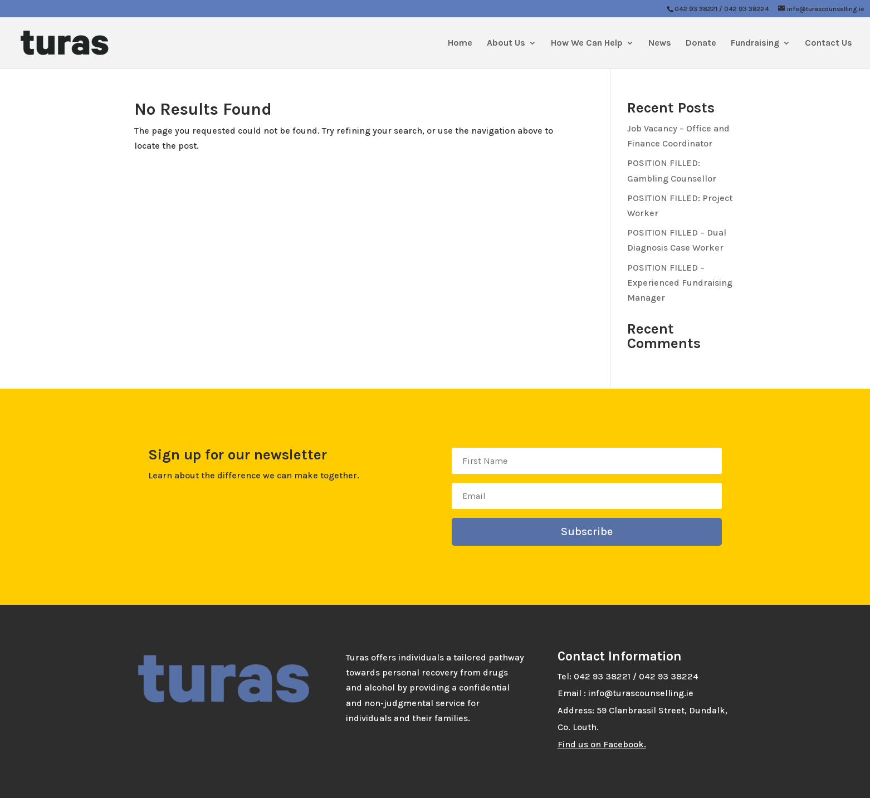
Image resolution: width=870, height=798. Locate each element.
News (659, 43)
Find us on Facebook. (602, 744)
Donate (701, 43)
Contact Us (828, 43)
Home (460, 43)
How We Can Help (587, 43)
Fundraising (755, 43)
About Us (506, 43)
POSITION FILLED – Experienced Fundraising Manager (679, 282)
